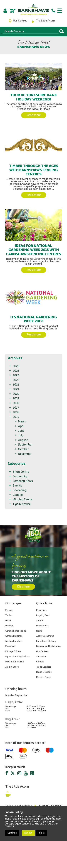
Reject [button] (41, 833)
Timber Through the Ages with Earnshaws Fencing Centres (33, 170)
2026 (16, 366)
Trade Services (43, 667)
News (39, 631)
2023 (16, 380)
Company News (23, 481)
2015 (16, 417)
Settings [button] (12, 833)
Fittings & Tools (13, 652)
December (25, 454)
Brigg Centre (21, 472)
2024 (16, 375)
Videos (39, 621)
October (24, 449)
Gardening (19, 490)
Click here (23, 586)
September (26, 444)
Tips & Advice (22, 504)
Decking (9, 626)
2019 (16, 398)
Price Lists (41, 610)
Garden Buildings (14, 636)
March (22, 421)
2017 (16, 407)
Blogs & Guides (44, 672)
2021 (16, 389)
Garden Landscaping (15, 631)
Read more (33, 115)
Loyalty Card (42, 616)
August (23, 440)
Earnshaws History (46, 641)
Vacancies (41, 657)
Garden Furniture (14, 641)
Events (17, 485)
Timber (9, 616)
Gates (8, 621)
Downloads (42, 626)
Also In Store (12, 667)
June (21, 431)
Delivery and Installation (48, 646)
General (18, 495)
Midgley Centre (23, 499)
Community (20, 476)
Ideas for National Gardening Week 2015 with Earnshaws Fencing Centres (33, 250)
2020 (16, 394)
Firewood (10, 646)
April (21, 426)
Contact (40, 662)
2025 (16, 371)
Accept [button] (28, 833)
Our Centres (42, 652)
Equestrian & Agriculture (17, 657)
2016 (16, 412)
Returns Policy (43, 677)
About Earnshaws (45, 636)
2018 (16, 403)
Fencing (9, 610)
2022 (16, 384)
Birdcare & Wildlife (14, 662)
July (21, 435)
